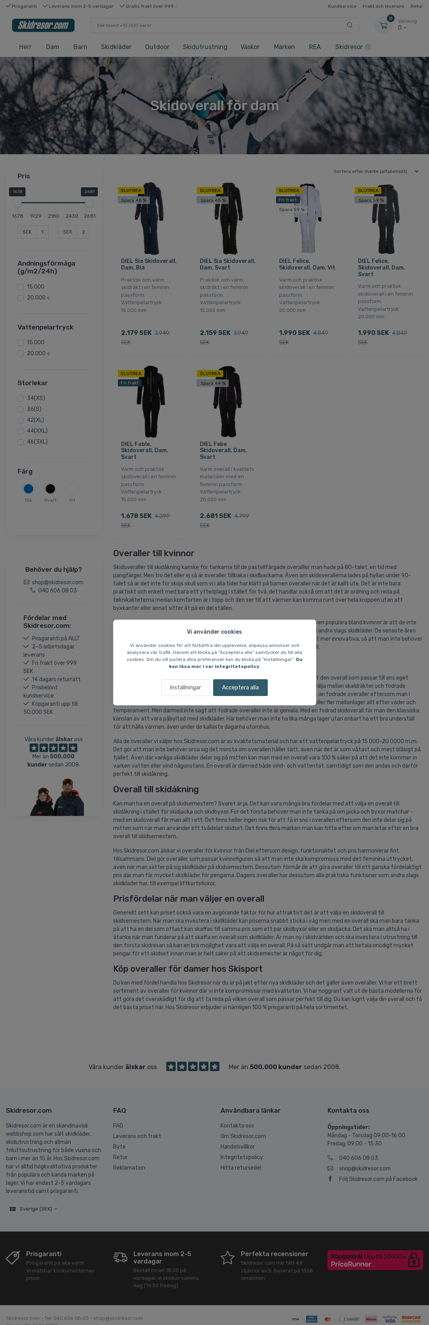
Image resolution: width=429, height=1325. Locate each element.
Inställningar (185, 687)
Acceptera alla (240, 687)
